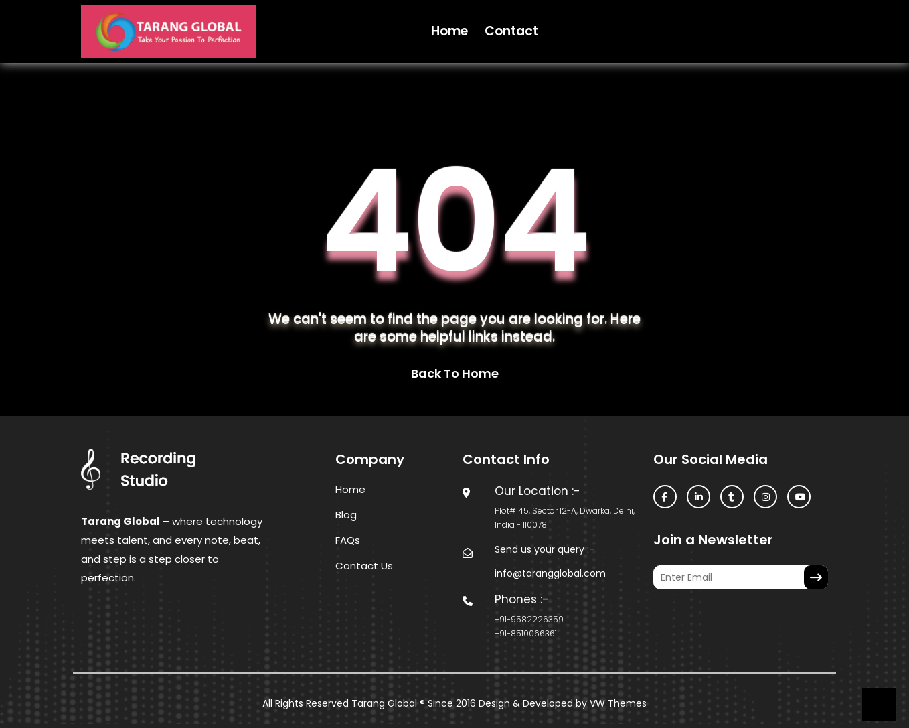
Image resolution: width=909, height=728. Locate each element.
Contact (511, 31)
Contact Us (364, 566)
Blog (346, 515)
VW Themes (617, 703)
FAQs (347, 540)
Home (449, 31)
